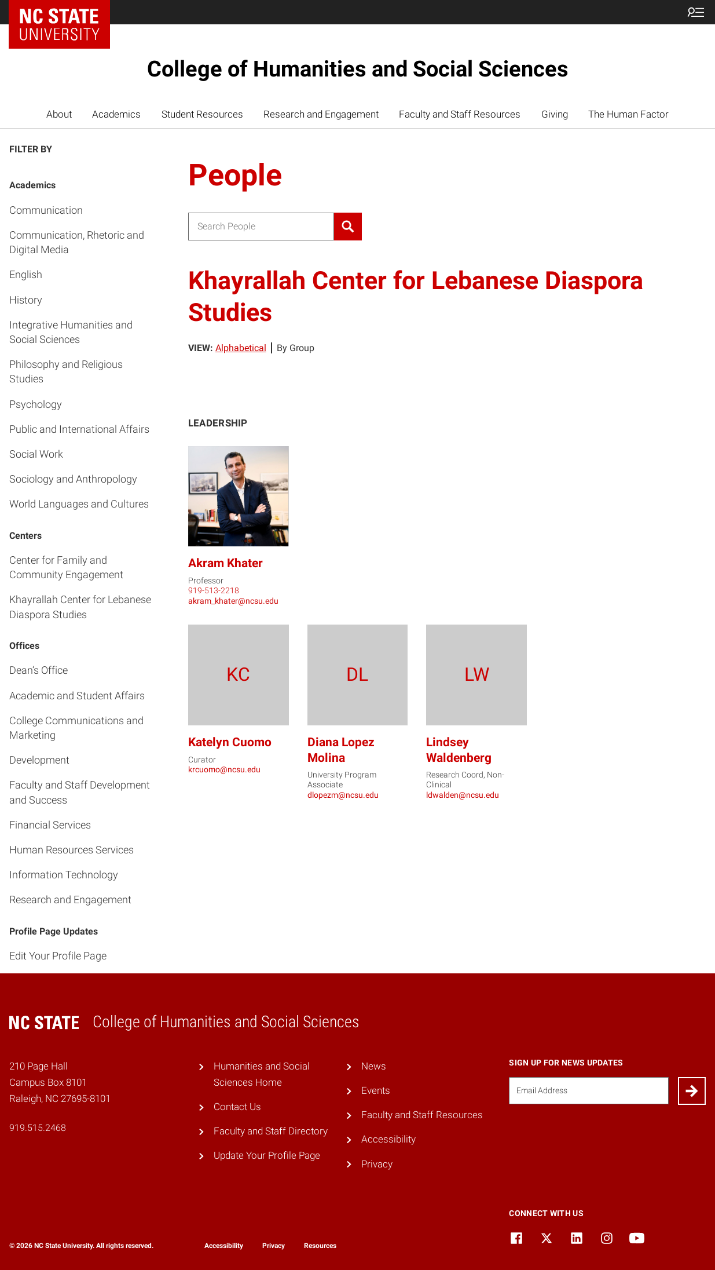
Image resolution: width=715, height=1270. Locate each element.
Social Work (36, 454)
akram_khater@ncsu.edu (233, 600)
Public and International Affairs (79, 429)
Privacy (377, 1164)
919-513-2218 (213, 590)
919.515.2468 (37, 1127)
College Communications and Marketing (76, 727)
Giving (554, 114)
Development (39, 760)
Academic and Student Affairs (77, 695)
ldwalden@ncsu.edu (462, 795)
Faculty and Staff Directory (271, 1131)
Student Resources (202, 114)
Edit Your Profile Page (58, 956)
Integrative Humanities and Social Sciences (71, 332)
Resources (320, 1246)
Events (375, 1090)
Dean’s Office (38, 670)
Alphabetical (240, 347)
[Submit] (692, 1091)
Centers (25, 535)
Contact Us (237, 1106)
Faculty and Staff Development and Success (79, 792)
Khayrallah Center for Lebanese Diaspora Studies (80, 606)
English (25, 274)
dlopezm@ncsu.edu (343, 795)
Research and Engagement (321, 114)
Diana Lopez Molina (341, 749)
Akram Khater (225, 563)
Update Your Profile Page (267, 1155)
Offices (24, 645)
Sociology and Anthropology (73, 479)
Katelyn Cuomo (230, 742)
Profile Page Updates (53, 931)
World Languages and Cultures (79, 504)
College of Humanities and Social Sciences (358, 69)
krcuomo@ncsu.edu (224, 769)
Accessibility (388, 1139)
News (373, 1066)
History (25, 300)
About (59, 114)
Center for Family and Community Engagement (66, 567)
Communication (46, 210)
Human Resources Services (71, 850)
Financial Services (50, 825)
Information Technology (63, 874)
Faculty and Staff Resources (459, 114)
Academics (116, 114)
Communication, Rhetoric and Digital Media (76, 242)
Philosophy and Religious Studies (66, 371)
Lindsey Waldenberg (459, 749)
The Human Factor (628, 114)
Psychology (35, 404)
